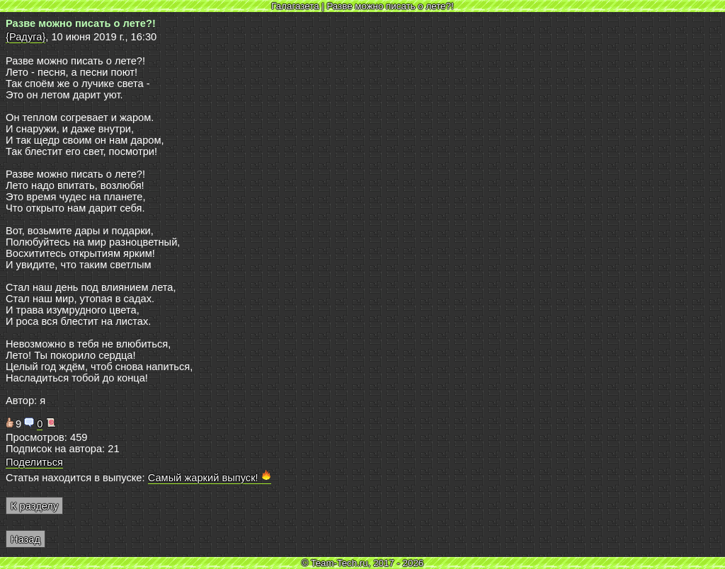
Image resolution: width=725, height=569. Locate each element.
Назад (25, 539)
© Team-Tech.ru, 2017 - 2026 (363, 563)
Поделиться (34, 462)
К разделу (34, 506)
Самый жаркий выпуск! (209, 477)
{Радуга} (25, 36)
